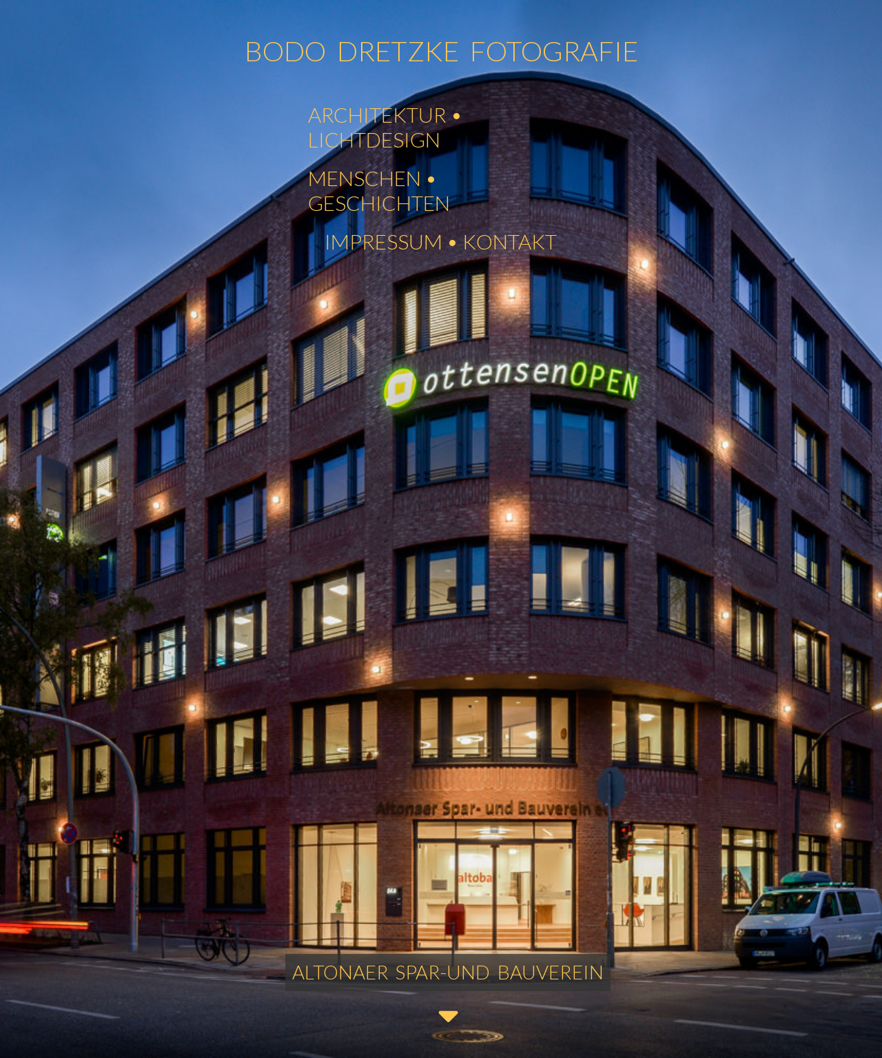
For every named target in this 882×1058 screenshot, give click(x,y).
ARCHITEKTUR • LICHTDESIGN (385, 127)
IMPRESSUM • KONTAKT (441, 241)
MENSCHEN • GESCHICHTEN (379, 190)
